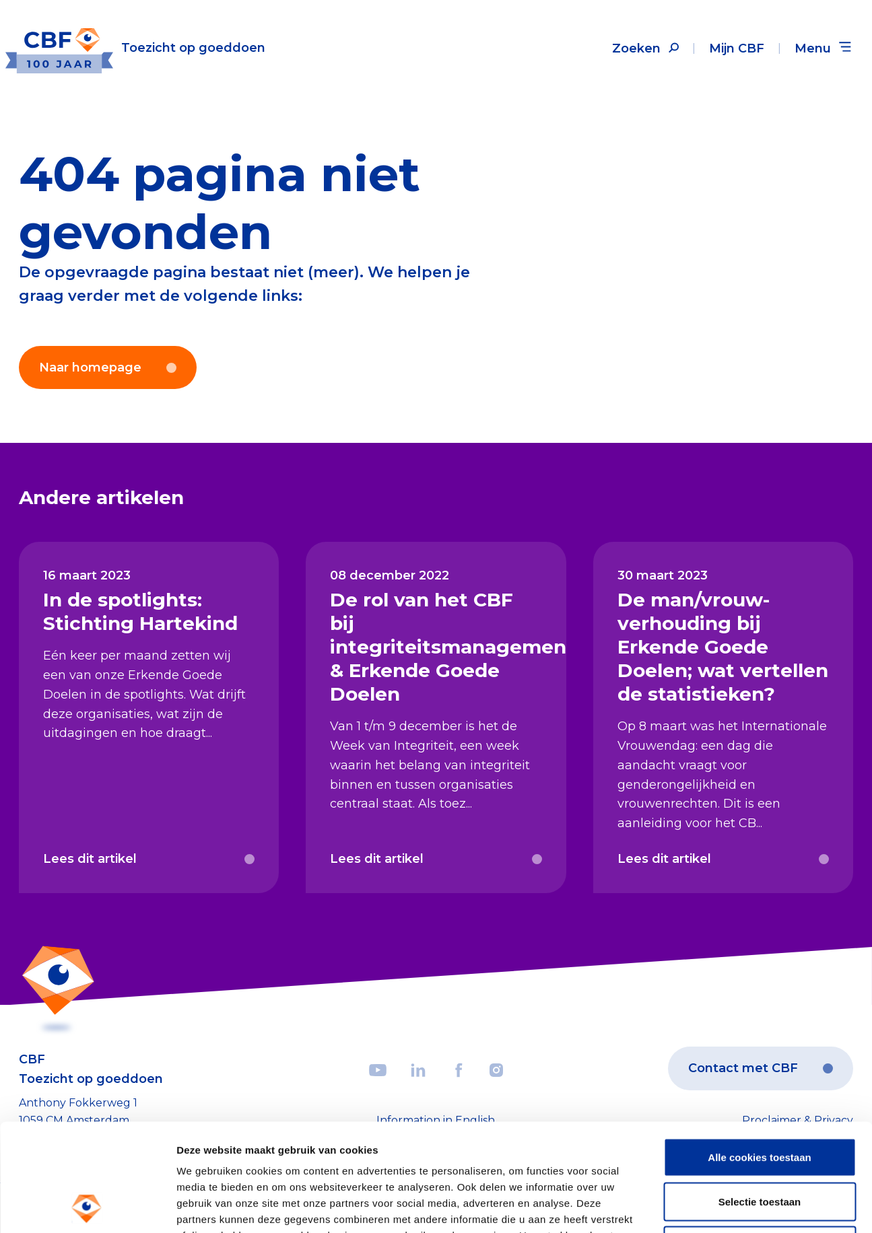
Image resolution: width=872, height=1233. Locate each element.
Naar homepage (107, 367)
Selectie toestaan (759, 1100)
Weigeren (759, 1144)
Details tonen (728, 1206)
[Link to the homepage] (135, 48)
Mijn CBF (736, 48)
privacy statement (510, 1150)
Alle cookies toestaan (759, 1056)
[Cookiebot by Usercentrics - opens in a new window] (87, 1207)
